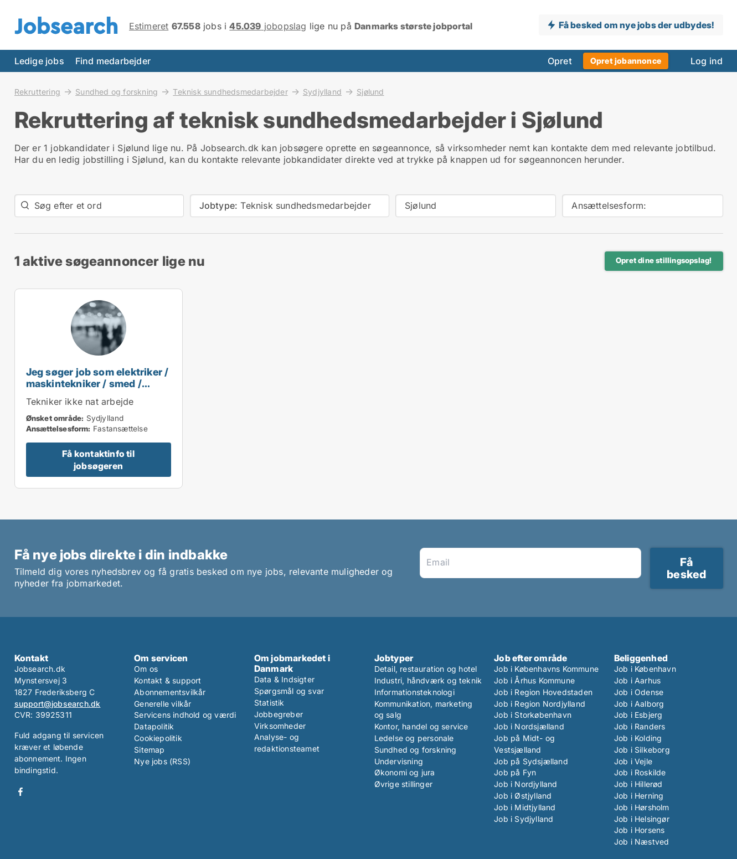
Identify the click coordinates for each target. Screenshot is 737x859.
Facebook (20, 792)
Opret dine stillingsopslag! (664, 260)
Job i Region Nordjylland (539, 703)
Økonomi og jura (404, 772)
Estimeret (149, 26)
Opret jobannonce (625, 60)
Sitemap (149, 749)
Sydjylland (322, 91)
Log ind (706, 60)
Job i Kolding (638, 738)
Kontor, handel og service (421, 726)
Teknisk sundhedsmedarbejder (230, 91)
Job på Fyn (515, 772)
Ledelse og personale (414, 738)
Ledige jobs (39, 60)
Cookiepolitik (158, 738)
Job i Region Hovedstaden (543, 692)
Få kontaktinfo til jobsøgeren (98, 459)
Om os (146, 668)
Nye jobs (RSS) (162, 761)
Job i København (645, 668)
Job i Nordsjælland (529, 726)
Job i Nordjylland (525, 784)
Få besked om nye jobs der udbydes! (636, 24)
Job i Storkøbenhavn (532, 714)
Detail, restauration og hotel (425, 668)
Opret (560, 60)
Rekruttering (37, 91)
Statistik (269, 702)
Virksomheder (280, 726)
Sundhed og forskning (116, 91)
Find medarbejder (113, 60)
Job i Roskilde (640, 772)
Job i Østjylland (523, 795)
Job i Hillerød (638, 784)
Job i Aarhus (637, 680)
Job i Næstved (641, 841)
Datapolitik (154, 726)
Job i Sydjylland (523, 819)
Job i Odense (638, 692)
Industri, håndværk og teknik (428, 680)
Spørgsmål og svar (289, 691)
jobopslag (267, 26)
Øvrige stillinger (403, 784)
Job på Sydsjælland (531, 761)
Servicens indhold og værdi (185, 714)
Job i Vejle (633, 761)
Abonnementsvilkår (169, 692)
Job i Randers (640, 726)
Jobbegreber (278, 714)
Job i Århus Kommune (534, 680)
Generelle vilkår (162, 703)
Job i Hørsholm (641, 807)
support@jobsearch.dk (57, 703)
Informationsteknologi (414, 692)
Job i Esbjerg (638, 714)
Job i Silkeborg (642, 749)
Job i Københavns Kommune (546, 668)
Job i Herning (639, 795)
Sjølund (370, 92)
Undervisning (398, 761)
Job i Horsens (639, 830)
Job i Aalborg (639, 703)
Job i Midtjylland (524, 807)
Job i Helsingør (641, 819)
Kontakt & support (167, 680)
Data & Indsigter (284, 679)
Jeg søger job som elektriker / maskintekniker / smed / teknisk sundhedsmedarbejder (97, 389)
